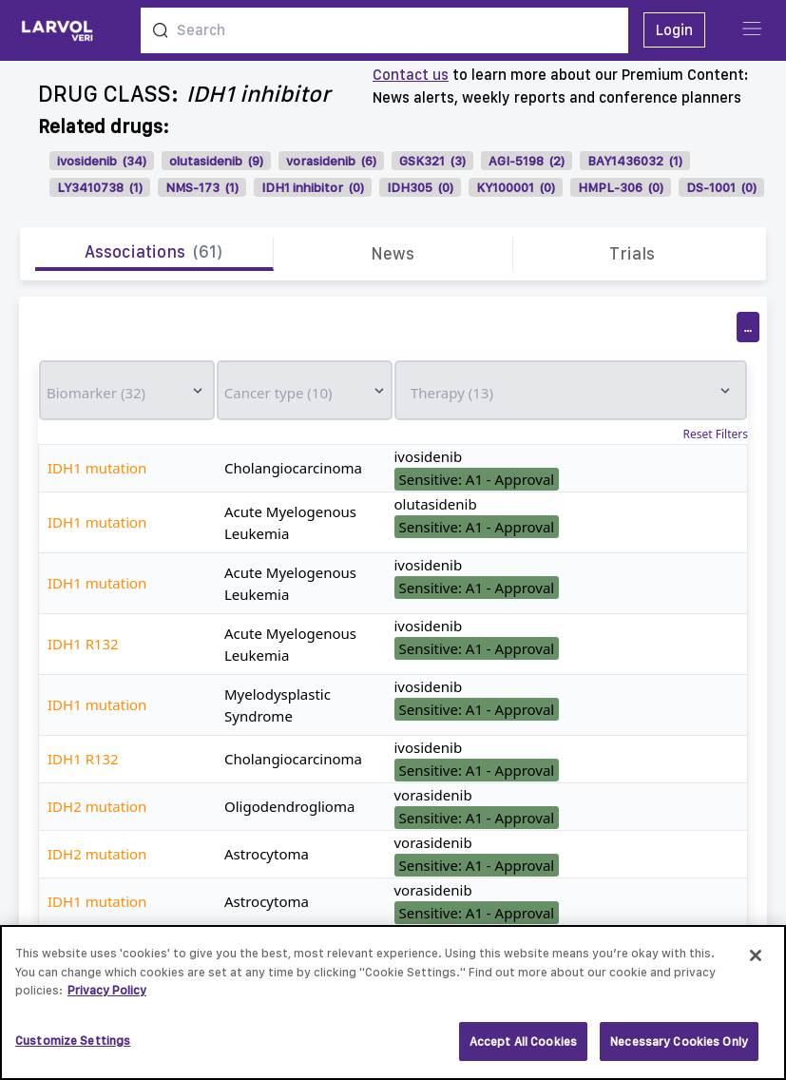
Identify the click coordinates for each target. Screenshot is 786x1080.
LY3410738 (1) (100, 187)
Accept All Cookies (523, 1049)
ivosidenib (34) (101, 160)
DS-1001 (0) (721, 187)
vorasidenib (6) (331, 160)
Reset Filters (715, 434)
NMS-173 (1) (202, 187)
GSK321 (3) (432, 160)
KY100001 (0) (515, 187)
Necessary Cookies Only (679, 1049)
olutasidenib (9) (216, 160)
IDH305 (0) (420, 187)
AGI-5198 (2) (527, 160)
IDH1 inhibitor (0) (312, 187)
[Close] (755, 963)
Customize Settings (72, 1048)
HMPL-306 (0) (620, 187)
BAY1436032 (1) (634, 160)
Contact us (411, 75)
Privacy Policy (106, 998)
